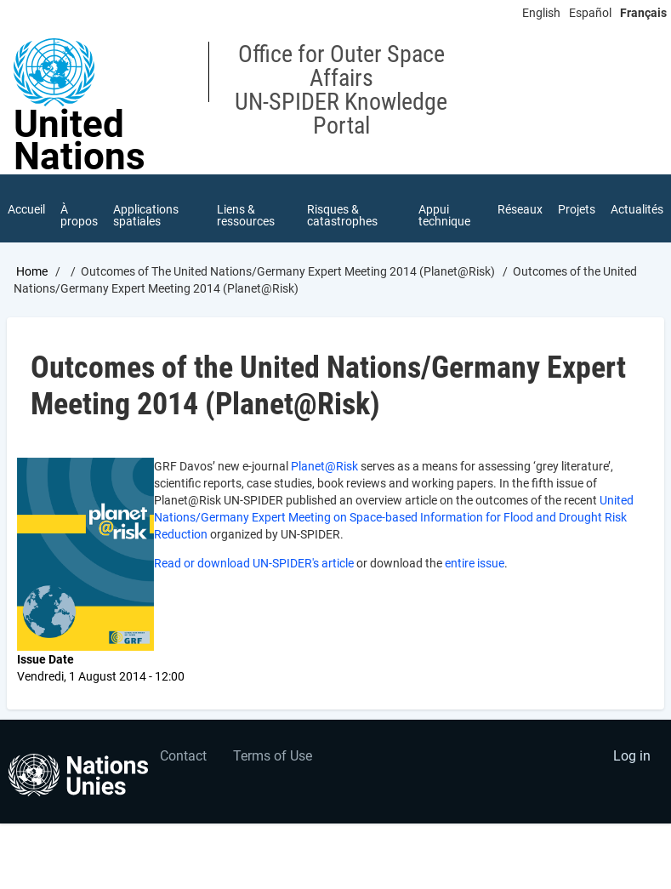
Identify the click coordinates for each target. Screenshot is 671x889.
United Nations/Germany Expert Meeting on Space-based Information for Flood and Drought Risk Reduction (394, 517)
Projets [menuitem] (576, 209)
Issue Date (45, 659)
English (541, 13)
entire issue (474, 563)
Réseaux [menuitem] (520, 209)
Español (590, 13)
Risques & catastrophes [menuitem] (342, 215)
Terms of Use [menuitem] (272, 756)
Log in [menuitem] (632, 756)
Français (643, 13)
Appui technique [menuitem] (444, 215)
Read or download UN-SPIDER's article (254, 563)
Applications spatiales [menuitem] (146, 215)
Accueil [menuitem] (26, 209)
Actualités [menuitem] (637, 209)
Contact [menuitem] (183, 756)
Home (32, 271)
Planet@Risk (324, 466)
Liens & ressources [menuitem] (246, 215)
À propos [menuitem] (79, 215)
